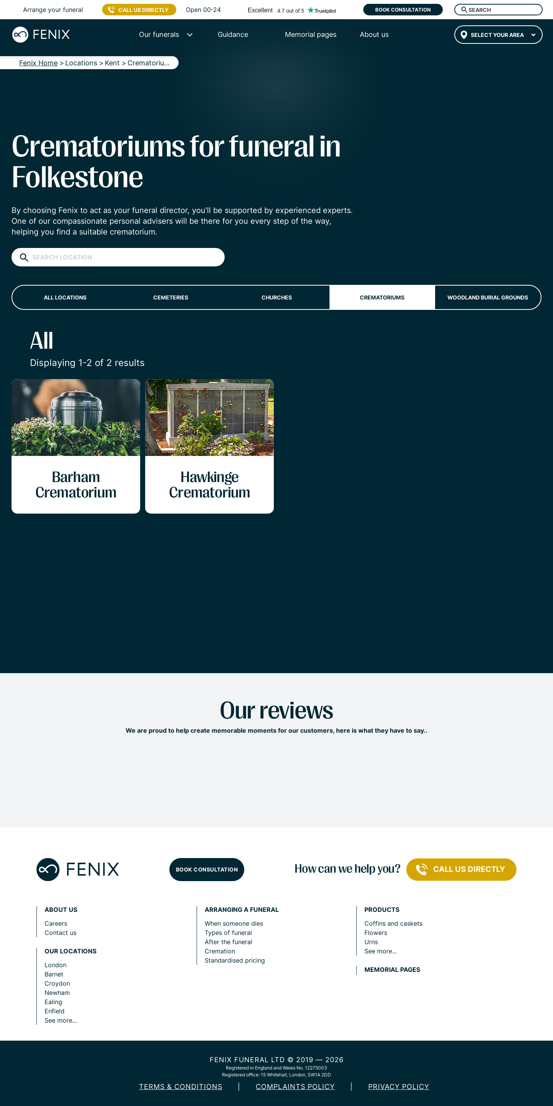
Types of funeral (228, 932)
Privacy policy (398, 1087)
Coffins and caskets (393, 923)
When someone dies (234, 923)
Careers (56, 923)
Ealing (53, 1002)
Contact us (60, 932)
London (55, 965)
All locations (65, 297)
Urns (371, 942)
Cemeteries (170, 297)
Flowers (375, 932)
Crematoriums (382, 297)
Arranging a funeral (242, 909)
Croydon (57, 983)
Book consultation (403, 10)
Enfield (55, 1011)
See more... (61, 1020)
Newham (57, 992)
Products (381, 909)
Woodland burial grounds (487, 297)
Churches (277, 297)
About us (61, 909)
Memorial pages (392, 969)
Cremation (220, 951)
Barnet (54, 974)
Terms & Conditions (180, 1087)
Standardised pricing (235, 960)
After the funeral (228, 942)
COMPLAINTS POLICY (295, 1087)
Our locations (70, 951)
